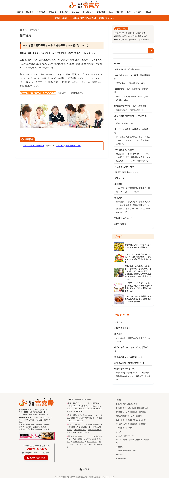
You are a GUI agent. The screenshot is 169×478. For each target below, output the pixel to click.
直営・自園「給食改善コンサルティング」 (131, 419)
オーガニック (88, 12)
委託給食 (52, 12)
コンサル (75, 12)
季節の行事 (121, 372)
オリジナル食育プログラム (138, 153)
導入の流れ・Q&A (137, 83)
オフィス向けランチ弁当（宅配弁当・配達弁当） (132, 440)
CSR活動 (142, 204)
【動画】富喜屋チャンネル (126, 450)
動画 (129, 12)
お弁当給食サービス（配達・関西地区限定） (132, 407)
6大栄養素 (145, 372)
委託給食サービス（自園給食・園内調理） (131, 411)
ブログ (118, 431)
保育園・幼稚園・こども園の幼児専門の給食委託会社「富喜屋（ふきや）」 (84, 18)
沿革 (135, 204)
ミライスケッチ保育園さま (79, 404)
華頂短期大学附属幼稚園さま (79, 425)
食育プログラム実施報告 (128, 156)
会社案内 (137, 12)
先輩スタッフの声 (75, 146)
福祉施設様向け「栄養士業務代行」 (131, 109)
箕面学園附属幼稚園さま (93, 422)
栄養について (133, 372)
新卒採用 (142, 187)
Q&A (111, 12)
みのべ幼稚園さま (79, 437)
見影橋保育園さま (87, 416)
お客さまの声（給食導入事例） (127, 403)
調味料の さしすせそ (125, 375)
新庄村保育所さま (94, 402)
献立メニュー (121, 83)
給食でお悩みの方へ (124, 123)
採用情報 (119, 12)
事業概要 (127, 204)
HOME (20, 12)
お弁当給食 (41, 12)
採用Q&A (61, 146)
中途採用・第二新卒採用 (34, 146)
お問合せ (148, 12)
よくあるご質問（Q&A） (125, 435)
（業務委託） (131, 105)
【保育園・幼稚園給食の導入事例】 (80, 398)
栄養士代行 (64, 12)
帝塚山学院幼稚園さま (81, 430)
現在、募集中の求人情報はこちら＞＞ (38, 93)
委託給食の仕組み (136, 96)
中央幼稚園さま (78, 439)
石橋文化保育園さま (76, 410)
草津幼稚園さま (80, 428)
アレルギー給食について (137, 160)
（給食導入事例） (128, 69)
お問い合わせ (121, 458)
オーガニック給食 (123, 136)
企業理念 (120, 200)
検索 (151, 50)
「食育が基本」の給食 (124, 427)
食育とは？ (121, 153)
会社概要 (142, 200)
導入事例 (29, 12)
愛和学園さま (91, 439)
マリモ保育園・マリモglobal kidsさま (88, 407)
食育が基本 (101, 12)
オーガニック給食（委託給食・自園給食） (131, 423)
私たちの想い (131, 200)
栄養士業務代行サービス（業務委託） (130, 415)
